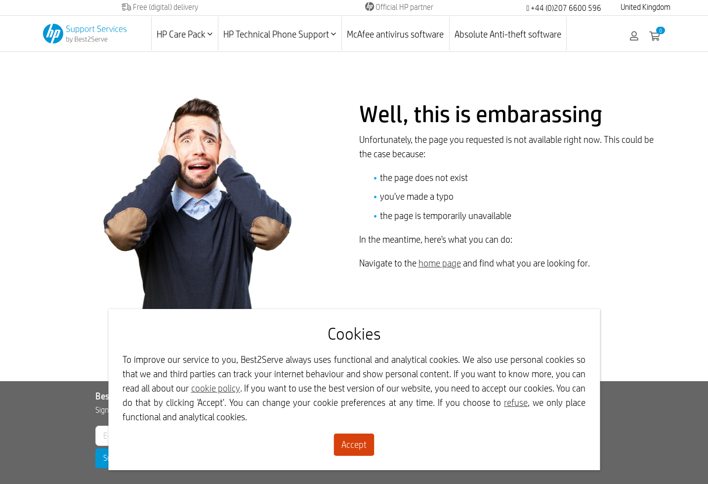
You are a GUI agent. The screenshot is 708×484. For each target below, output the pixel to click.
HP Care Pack (184, 34)
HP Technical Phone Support (279, 34)
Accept (354, 444)
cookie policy (215, 388)
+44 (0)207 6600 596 (563, 8)
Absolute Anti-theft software (508, 34)
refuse (516, 402)
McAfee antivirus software (395, 34)
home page (439, 263)
